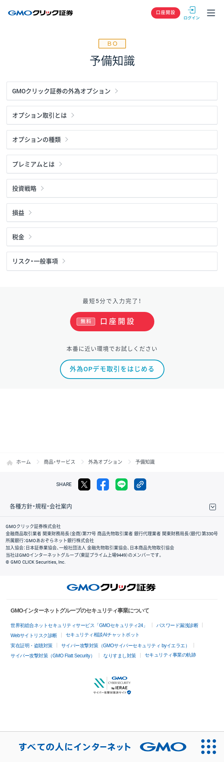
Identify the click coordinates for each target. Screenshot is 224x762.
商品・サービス (59, 462)
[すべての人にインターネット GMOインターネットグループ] (97, 747)
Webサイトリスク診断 (34, 635)
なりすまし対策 (119, 656)
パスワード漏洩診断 (177, 625)
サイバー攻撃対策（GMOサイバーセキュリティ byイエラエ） (125, 645)
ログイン (191, 13)
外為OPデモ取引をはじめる (112, 369)
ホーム (23, 462)
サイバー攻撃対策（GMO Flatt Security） (53, 656)
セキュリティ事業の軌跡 (170, 655)
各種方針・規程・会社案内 (41, 506)
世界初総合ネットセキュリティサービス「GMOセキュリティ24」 (79, 625)
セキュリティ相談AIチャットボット (103, 635)
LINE (121, 484)
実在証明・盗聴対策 (32, 645)
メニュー (211, 13)
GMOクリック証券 (41, 13)
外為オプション (105, 462)
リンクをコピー (140, 484)
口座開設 (165, 12)
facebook (103, 484)
